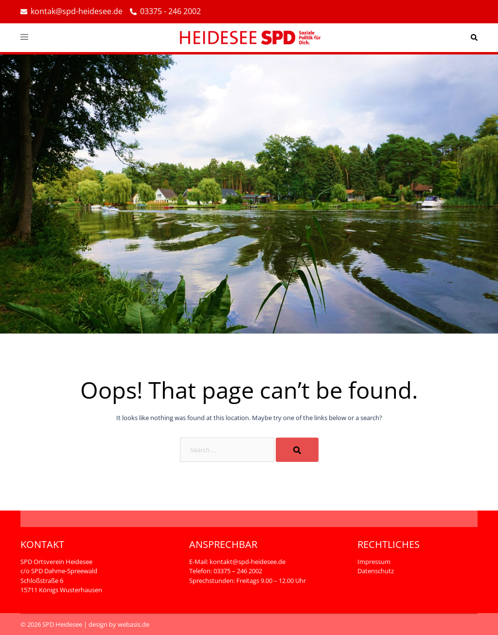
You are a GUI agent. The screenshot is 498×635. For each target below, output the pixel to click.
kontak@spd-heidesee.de (71, 11)
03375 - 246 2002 (165, 11)
